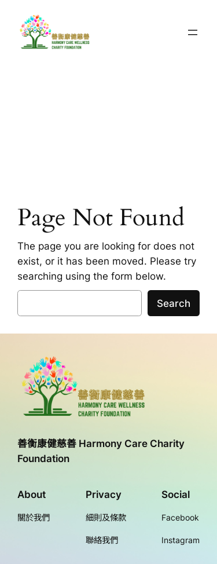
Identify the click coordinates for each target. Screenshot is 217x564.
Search (173, 303)
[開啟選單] (193, 32)
